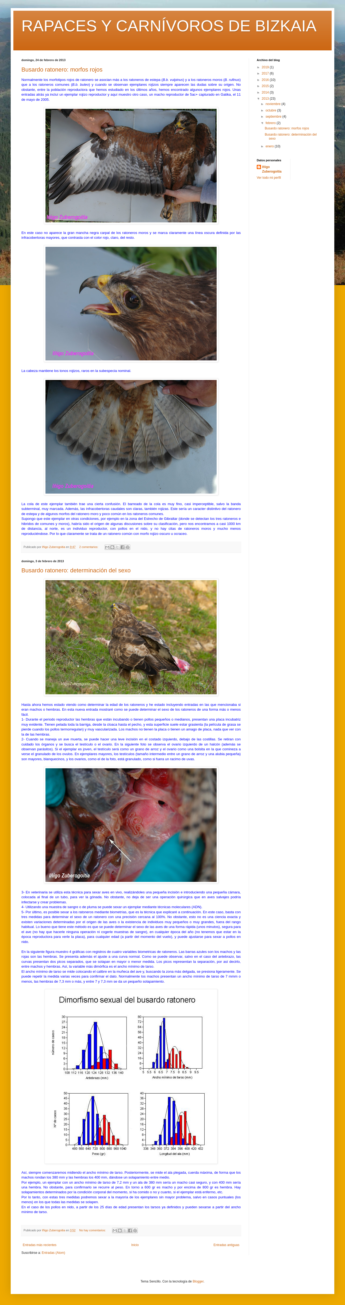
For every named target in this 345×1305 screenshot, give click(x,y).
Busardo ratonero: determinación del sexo (76, 570)
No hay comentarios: (92, 1230)
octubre (271, 110)
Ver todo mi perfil (269, 178)
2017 (266, 73)
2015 (266, 86)
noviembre (273, 104)
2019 (266, 67)
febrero (271, 123)
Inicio (135, 1245)
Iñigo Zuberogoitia (272, 169)
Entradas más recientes (39, 1245)
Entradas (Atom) (53, 1253)
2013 (266, 98)
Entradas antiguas (226, 1245)
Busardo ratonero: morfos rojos (61, 69)
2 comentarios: (89, 547)
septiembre (274, 116)
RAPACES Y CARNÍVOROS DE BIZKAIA (169, 26)
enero (270, 146)
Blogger (198, 1281)
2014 (266, 92)
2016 (266, 80)
